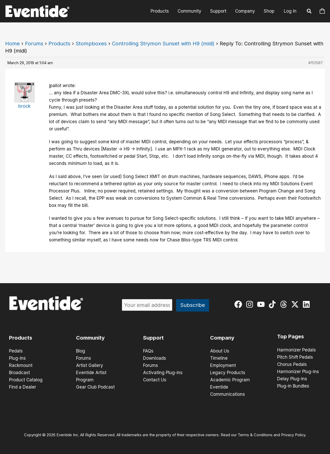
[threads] (285, 304)
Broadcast (19, 372)
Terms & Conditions (255, 435)
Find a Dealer (22, 387)
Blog (80, 351)
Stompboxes (91, 43)
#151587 (315, 62)
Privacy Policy (293, 435)
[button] (309, 12)
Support (218, 11)
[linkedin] (307, 304)
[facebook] (239, 304)
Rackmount (20, 365)
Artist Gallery (89, 365)
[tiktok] (273, 304)
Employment (223, 365)
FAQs (148, 351)
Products (160, 11)
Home (12, 43)
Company (245, 11)
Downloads (154, 358)
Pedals (16, 351)
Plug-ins (17, 358)
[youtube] (262, 304)
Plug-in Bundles (293, 386)
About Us (219, 351)
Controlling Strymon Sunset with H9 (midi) (163, 43)
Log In (290, 11)
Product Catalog (26, 379)
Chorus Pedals (292, 364)
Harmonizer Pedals (296, 349)
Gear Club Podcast (95, 387)
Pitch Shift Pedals (295, 357)
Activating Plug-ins (163, 372)
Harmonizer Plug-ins (298, 371)
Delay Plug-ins (292, 378)
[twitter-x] (296, 304)
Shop (269, 11)
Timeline (219, 358)
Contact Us (154, 379)
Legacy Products (227, 372)
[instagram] (251, 304)
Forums (34, 43)
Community (189, 11)
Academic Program (230, 379)
